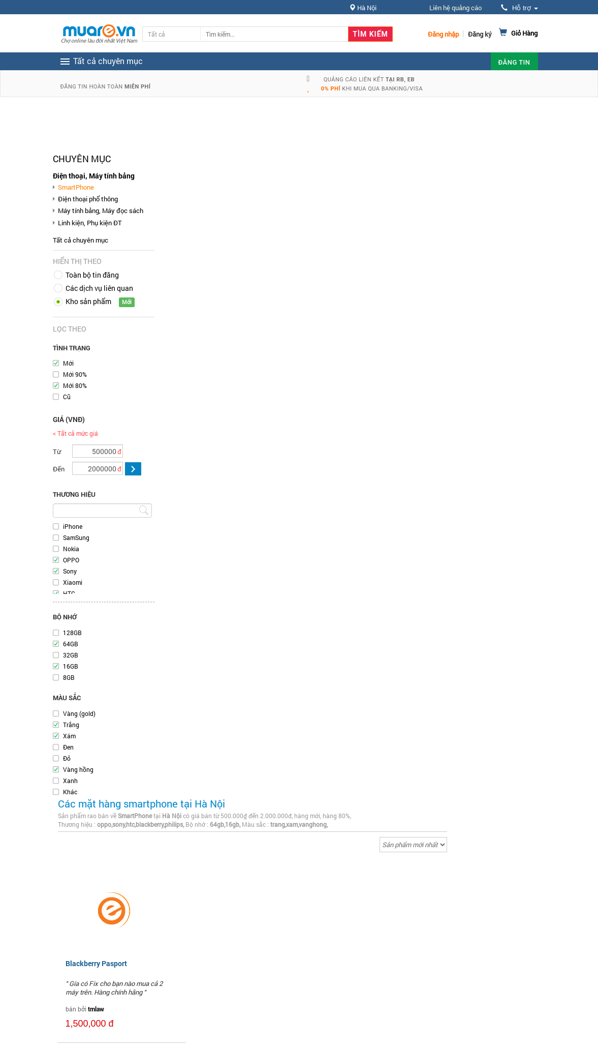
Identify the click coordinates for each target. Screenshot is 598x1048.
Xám (69, 736)
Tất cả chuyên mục (80, 240)
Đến (59, 468)
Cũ (67, 397)
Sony (70, 571)
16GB (70, 666)
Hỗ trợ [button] (519, 8)
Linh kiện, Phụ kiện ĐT (90, 222)
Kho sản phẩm (88, 301)
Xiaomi (72, 582)
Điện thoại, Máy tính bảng (94, 176)
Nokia (71, 549)
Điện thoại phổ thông (88, 198)
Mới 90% (75, 374)
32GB (70, 655)
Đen (68, 747)
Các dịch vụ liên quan (99, 288)
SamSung (76, 537)
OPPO (71, 560)
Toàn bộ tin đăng (92, 275)
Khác (70, 792)
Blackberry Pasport (96, 963)
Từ (57, 451)
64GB (70, 644)
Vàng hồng (78, 769)
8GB (69, 677)
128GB (72, 632)
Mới (68, 363)
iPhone (72, 526)
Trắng (71, 725)
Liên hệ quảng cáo (455, 7)
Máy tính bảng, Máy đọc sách (100, 210)
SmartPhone (76, 187)
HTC (69, 593)
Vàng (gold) (79, 713)
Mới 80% (75, 385)
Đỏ (67, 758)
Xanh (70, 780)
